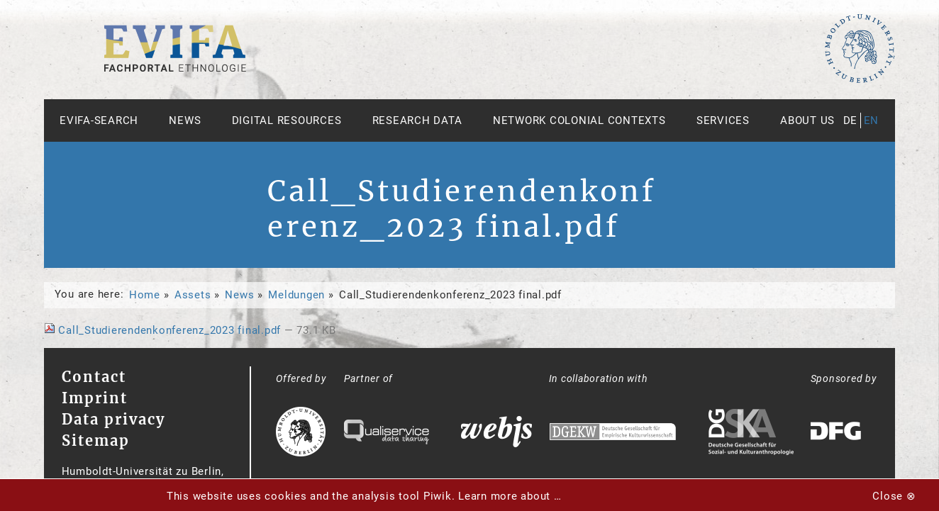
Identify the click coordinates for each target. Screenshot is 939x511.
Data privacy (113, 419)
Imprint (95, 398)
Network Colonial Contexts (579, 120)
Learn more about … (510, 496)
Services (723, 120)
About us (807, 120)
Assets (192, 294)
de (850, 120)
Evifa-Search (99, 120)
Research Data (417, 120)
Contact (94, 377)
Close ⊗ (894, 496)
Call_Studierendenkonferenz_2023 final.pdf (164, 330)
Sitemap (96, 440)
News (185, 120)
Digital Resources (287, 120)
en (871, 120)
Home (144, 294)
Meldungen (296, 294)
